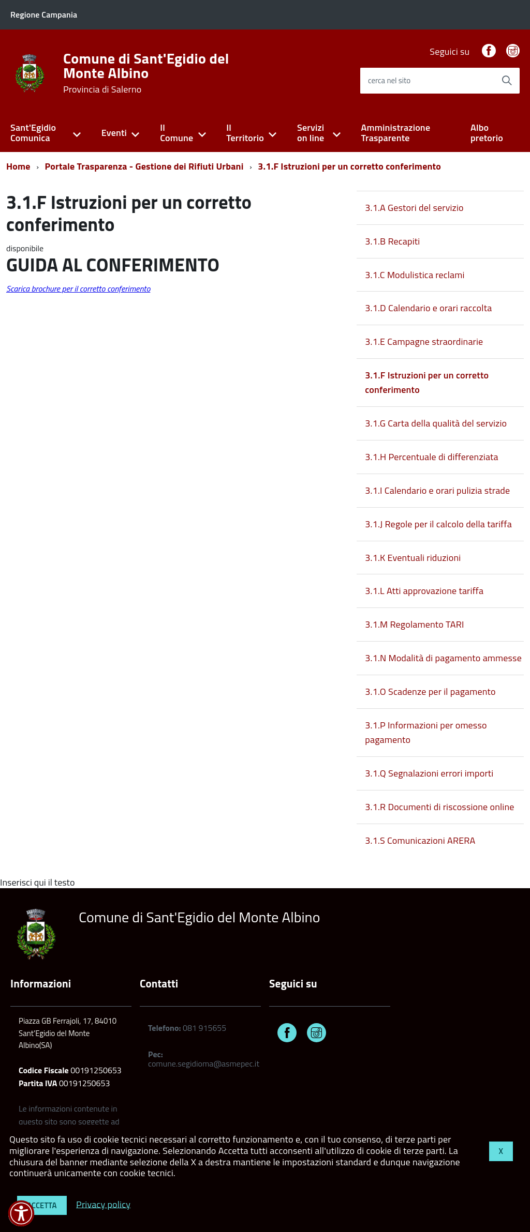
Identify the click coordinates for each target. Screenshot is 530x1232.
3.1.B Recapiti (392, 241)
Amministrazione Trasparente (396, 132)
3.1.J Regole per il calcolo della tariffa (438, 524)
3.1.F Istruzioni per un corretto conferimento (349, 166)
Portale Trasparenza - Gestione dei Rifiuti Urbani (144, 166)
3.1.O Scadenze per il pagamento (430, 691)
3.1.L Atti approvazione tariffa (424, 591)
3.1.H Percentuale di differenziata (431, 457)
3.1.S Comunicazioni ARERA (420, 840)
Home (18, 166)
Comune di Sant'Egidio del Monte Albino (146, 73)
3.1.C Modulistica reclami (414, 275)
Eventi (114, 133)
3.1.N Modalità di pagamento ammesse (443, 658)
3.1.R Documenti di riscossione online (439, 807)
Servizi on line (310, 132)
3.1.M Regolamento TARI (414, 624)
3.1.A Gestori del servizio (414, 208)
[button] (21, 1213)
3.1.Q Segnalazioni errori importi (429, 773)
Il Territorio (245, 132)
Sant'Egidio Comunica (33, 132)
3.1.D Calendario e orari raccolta (428, 308)
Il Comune (176, 132)
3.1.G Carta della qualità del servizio (436, 423)
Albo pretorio (486, 132)
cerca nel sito (389, 80)
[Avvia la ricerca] (507, 81)
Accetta (42, 1205)
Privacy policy (103, 1204)
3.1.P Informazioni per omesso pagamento (426, 732)
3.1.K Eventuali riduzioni (413, 558)
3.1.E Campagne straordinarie (424, 341)
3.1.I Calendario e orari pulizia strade (437, 490)
